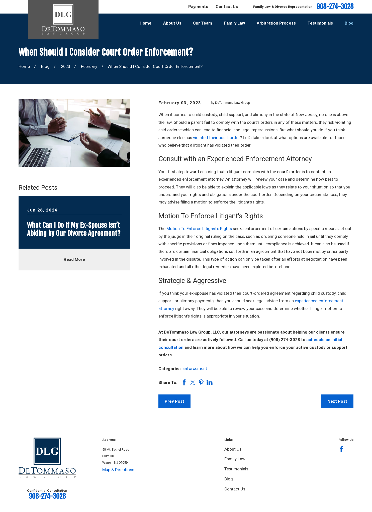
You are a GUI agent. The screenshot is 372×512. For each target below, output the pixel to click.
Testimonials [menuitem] (320, 23)
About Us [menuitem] (172, 23)
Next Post (337, 401)
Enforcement (194, 368)
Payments (198, 6)
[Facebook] (341, 449)
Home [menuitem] (145, 23)
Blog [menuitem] (349, 23)
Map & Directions (118, 469)
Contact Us (227, 6)
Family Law (234, 458)
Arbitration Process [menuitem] (276, 23)
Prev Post (174, 401)
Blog (228, 478)
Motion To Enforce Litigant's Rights (199, 228)
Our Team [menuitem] (202, 23)
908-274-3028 (335, 6)
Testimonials (236, 468)
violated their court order (216, 137)
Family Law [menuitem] (234, 23)
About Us (232, 449)
